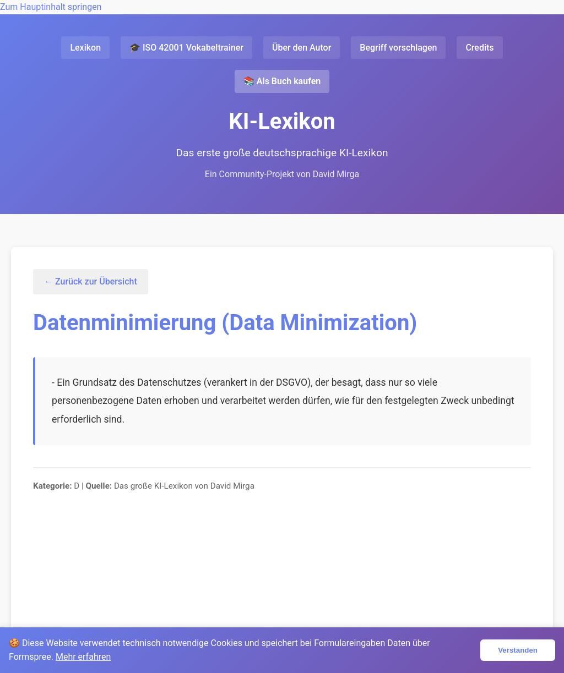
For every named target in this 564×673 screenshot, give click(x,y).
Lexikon (85, 47)
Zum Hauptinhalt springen (50, 7)
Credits (479, 47)
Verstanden (518, 650)
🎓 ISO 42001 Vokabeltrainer (186, 47)
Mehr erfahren (83, 657)
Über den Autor (301, 47)
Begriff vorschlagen (398, 47)
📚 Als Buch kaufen (282, 81)
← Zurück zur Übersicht (90, 281)
